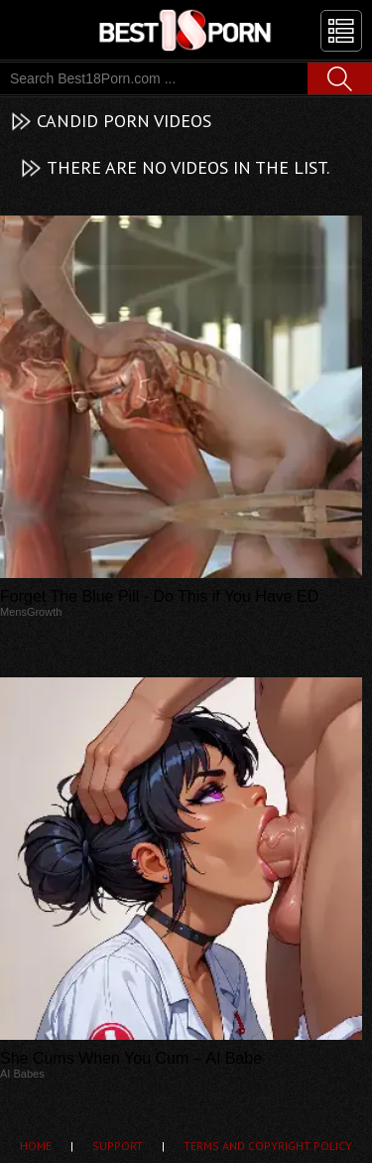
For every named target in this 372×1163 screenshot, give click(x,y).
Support (117, 1145)
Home (36, 1145)
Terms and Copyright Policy (268, 1145)
